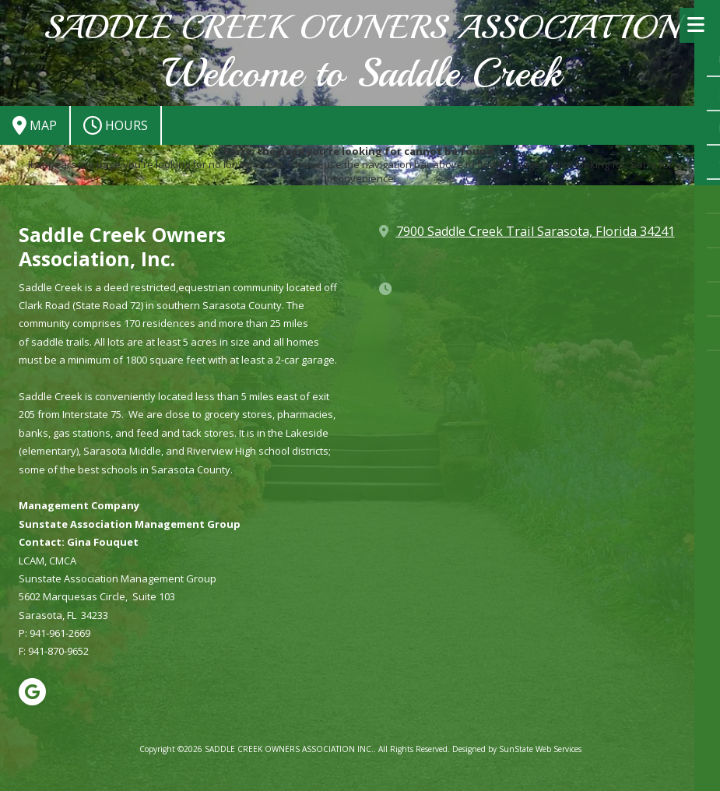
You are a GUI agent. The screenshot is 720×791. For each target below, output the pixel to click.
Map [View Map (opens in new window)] (34, 125)
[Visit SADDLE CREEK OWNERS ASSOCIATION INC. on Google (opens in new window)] (32, 691)
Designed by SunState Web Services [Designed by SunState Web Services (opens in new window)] (516, 749)
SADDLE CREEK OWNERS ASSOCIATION (361, 27)
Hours (115, 125)
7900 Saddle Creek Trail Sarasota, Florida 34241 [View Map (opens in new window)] (535, 231)
